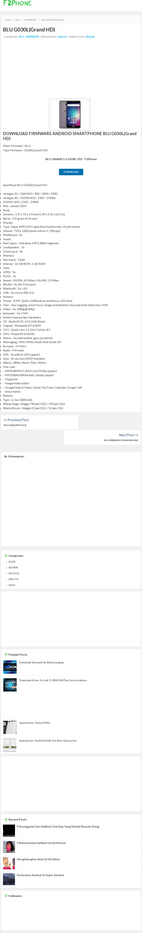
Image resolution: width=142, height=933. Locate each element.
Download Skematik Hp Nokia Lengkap (41, 647)
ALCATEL (14, 558)
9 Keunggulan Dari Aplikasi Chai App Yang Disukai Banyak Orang (58, 811)
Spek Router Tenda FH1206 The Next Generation (48, 725)
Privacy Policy (133, 929)
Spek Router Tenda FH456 (34, 707)
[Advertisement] (71, 68)
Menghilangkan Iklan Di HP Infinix (38, 844)
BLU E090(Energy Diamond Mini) (121, 425)
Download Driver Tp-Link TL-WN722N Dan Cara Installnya (53, 665)
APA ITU (14, 564)
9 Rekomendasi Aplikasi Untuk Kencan (41, 827)
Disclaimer (119, 929)
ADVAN (13, 552)
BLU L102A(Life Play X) (15, 425)
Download (71, 171)
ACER (12, 546)
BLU (21, 36)
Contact (108, 929)
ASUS (12, 570)
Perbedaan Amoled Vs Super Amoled (40, 860)
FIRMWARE (32, 36)
